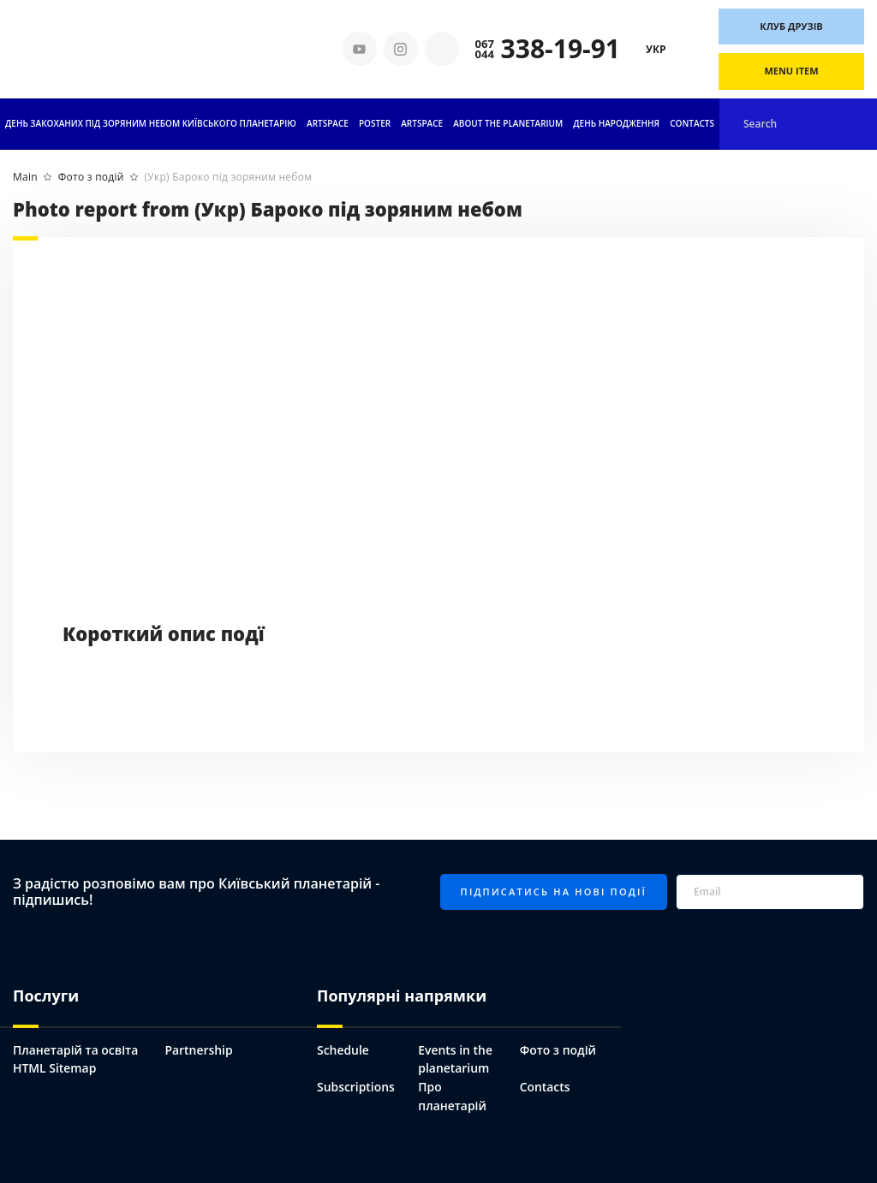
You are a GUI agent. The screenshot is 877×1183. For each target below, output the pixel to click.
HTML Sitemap (55, 1068)
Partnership (199, 1050)
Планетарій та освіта (76, 1050)
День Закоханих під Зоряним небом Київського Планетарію (150, 123)
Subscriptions (356, 1087)
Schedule (343, 1050)
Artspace (328, 123)
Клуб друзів (791, 26)
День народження (616, 123)
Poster (375, 123)
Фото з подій (558, 1050)
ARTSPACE (422, 123)
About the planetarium (508, 123)
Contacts (692, 123)
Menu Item (791, 70)
